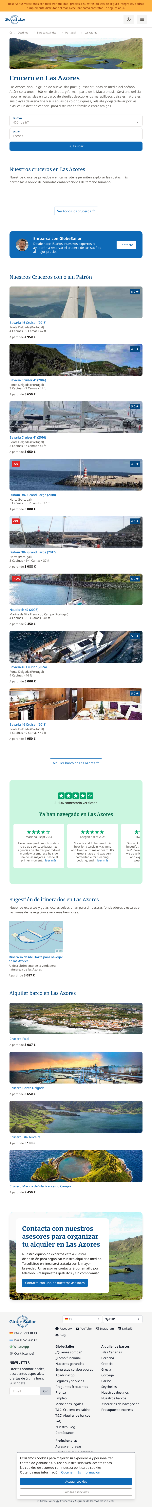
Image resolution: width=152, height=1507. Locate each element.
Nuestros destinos (115, 1392)
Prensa (60, 1392)
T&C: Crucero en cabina (72, 1409)
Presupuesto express (117, 1409)
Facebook (63, 1328)
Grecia (106, 1369)
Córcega (107, 1375)
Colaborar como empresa (74, 1452)
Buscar (76, 146)
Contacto (126, 245)
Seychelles (109, 1386)
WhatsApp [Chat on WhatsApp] (19, 1346)
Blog (60, 1335)
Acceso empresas (68, 1446)
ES (82, 1319)
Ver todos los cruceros (76, 211)
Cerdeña (107, 1358)
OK (45, 1391)
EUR (122, 1319)
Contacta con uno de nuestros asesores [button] (55, 1283)
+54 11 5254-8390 (24, 1340)
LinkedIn (126, 1328)
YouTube (84, 1328)
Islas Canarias (111, 1352)
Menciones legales (69, 1404)
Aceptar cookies (76, 1481)
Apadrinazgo (65, 1375)
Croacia (107, 1363)
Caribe (106, 1381)
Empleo (61, 1398)
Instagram (105, 1328)
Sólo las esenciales (76, 1492)
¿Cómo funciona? (68, 1358)
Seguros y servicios (69, 1381)
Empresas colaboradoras (74, 1369)
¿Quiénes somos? (68, 1352)
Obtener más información (80, 1472)
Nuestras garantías (69, 1363)
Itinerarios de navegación (120, 1404)
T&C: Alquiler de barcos (72, 1415)
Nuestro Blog (65, 1427)
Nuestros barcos (113, 1398)
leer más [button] (51, 860)
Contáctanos (64, 1432)
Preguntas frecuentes (71, 1386)
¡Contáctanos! (22, 1353)
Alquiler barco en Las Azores (76, 763)
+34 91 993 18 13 (23, 1333)
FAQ (58, 1421)
